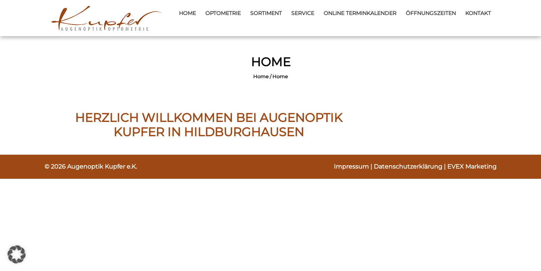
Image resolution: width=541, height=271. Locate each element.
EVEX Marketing (472, 166)
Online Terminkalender (360, 13)
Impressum (352, 166)
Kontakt (478, 13)
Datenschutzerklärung (409, 166)
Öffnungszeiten (431, 13)
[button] (16, 254)
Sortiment (266, 13)
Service (302, 13)
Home (187, 13)
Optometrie (223, 13)
